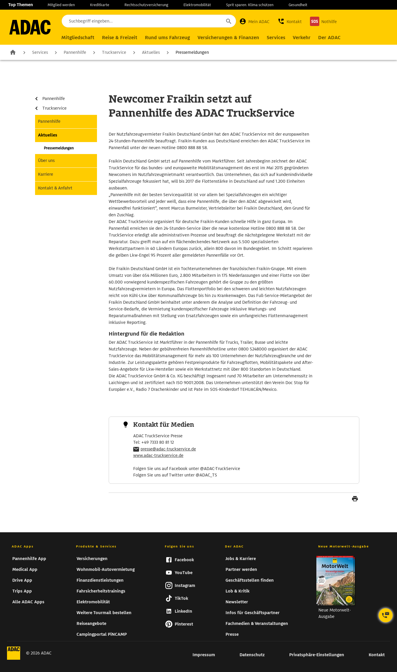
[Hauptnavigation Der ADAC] (329, 38)
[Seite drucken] (355, 499)
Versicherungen (92, 558)
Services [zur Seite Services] (40, 52)
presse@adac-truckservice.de (168, 449)
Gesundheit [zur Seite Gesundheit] (298, 4)
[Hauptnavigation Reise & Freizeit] (119, 38)
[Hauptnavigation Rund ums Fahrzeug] (167, 38)
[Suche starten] (228, 21)
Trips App (22, 591)
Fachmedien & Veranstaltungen (257, 623)
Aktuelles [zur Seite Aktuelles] (151, 52)
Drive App (22, 580)
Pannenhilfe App (29, 558)
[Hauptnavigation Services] (276, 38)
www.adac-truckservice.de (158, 455)
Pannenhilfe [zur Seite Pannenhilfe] (75, 52)
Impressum (204, 654)
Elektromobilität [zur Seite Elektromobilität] (197, 4)
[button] (289, 21)
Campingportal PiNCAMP (102, 634)
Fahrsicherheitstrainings (101, 591)
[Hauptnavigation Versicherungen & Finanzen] (228, 38)
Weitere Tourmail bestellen (104, 612)
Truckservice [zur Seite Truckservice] (114, 52)
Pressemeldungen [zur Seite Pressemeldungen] (192, 52)
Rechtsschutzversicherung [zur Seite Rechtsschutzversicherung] (146, 4)
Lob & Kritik (237, 591)
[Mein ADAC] (254, 21)
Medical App (24, 569)
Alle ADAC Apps (28, 601)
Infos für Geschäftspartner (253, 612)
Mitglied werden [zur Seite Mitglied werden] (61, 4)
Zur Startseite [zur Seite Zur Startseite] (12, 52)
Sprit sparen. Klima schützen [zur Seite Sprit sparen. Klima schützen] (249, 4)
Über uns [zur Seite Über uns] (46, 160)
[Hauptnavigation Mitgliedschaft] (78, 38)
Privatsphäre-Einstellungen (316, 654)
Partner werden (241, 569)
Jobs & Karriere (241, 558)
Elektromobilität (93, 601)
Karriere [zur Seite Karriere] (45, 174)
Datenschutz (252, 654)
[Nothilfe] (323, 21)
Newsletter (237, 601)
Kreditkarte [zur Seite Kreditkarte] (99, 4)
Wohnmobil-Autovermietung (106, 569)
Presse (232, 634)
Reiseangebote (91, 623)
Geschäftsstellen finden (250, 580)
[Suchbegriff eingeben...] (149, 21)
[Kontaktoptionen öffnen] (386, 615)
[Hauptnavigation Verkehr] (301, 38)
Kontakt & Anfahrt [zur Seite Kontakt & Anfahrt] (55, 188)
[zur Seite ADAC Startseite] (30, 27)
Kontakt (377, 654)
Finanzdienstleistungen (100, 580)
